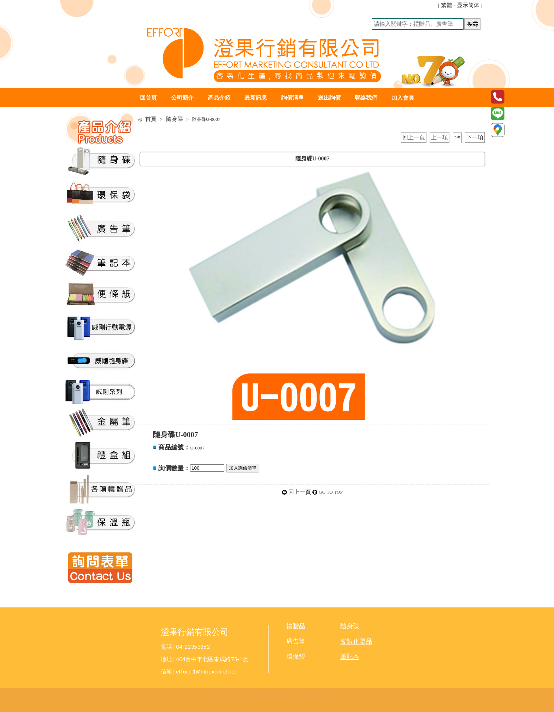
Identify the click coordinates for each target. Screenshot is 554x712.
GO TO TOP (331, 492)
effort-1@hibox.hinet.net (206, 671)
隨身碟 (174, 119)
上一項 (439, 137)
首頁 (151, 119)
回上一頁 (413, 137)
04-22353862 (193, 646)
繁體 (446, 5)
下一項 (474, 137)
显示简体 (468, 5)
